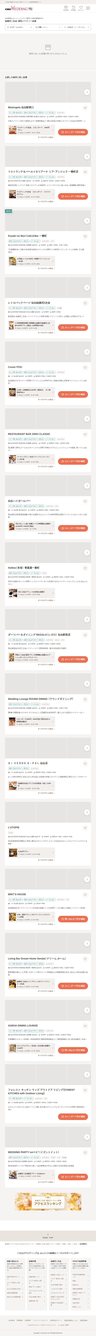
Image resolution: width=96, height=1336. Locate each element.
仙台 (69, 1244)
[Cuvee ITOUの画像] (48, 351)
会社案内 (12, 1320)
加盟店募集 (83, 1320)
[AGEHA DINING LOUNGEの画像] (48, 1010)
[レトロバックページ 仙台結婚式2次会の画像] (48, 287)
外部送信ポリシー (56, 1320)
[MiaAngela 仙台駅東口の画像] (48, 92)
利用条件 (28, 1320)
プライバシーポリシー (40, 1320)
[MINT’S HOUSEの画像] (48, 879)
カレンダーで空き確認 (73, 132)
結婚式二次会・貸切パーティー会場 (48, 1244)
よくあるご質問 (63, 1325)
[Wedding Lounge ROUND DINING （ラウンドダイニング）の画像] (48, 683)
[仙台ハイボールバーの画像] (48, 485)
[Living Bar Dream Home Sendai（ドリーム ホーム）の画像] (48, 943)
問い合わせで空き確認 (73, 919)
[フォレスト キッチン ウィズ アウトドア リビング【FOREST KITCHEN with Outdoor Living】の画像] (48, 1074)
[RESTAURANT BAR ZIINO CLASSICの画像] (48, 418)
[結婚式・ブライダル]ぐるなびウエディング (19, 1244)
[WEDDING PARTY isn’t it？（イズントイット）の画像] (48, 1137)
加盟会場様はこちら (71, 1320)
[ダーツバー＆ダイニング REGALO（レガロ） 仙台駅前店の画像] (48, 619)
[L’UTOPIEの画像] (48, 812)
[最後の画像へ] (87, 92)
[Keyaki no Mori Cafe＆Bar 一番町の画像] (48, 220)
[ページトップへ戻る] (48, 1236)
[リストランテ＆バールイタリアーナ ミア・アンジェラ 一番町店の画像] (48, 156)
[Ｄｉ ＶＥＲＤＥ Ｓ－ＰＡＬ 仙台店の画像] (48, 748)
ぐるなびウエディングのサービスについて (41, 1325)
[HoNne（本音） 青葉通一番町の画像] (48, 552)
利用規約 (20, 1320)
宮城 (63, 1244)
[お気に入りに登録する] (85, 108)
